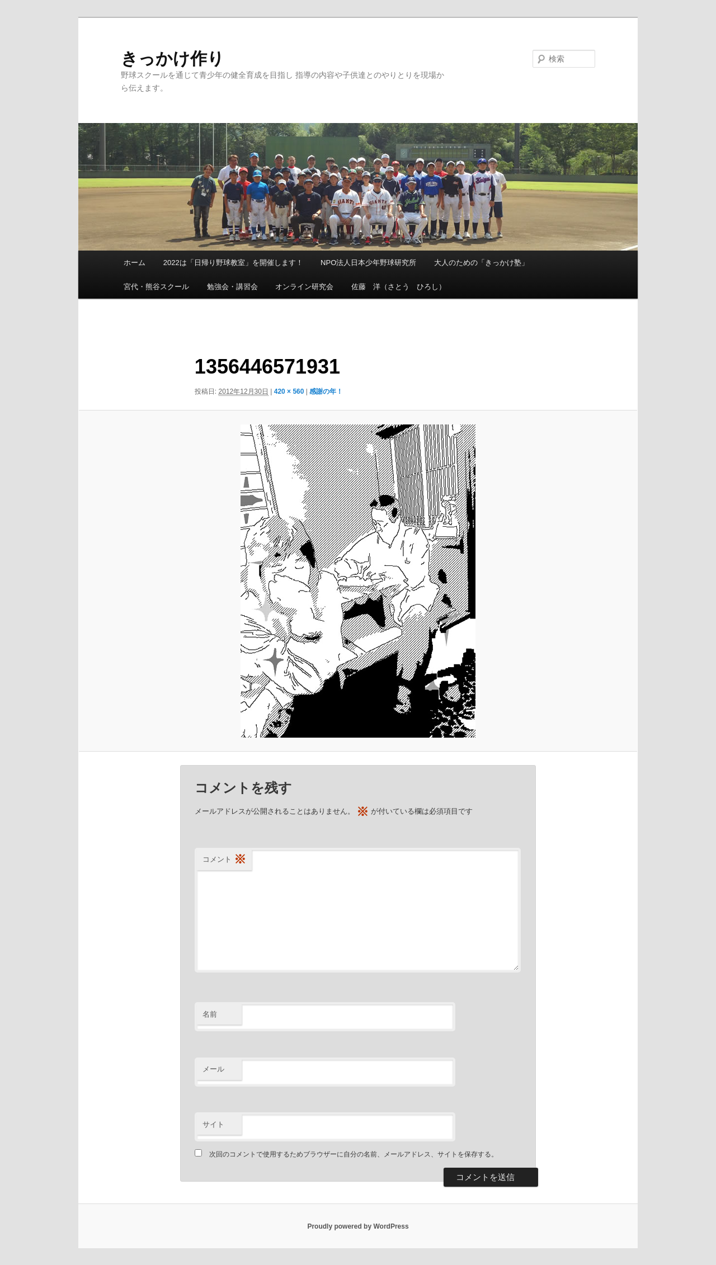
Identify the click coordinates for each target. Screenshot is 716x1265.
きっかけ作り (172, 58)
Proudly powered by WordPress (357, 1226)
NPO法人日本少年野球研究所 (368, 262)
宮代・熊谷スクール (156, 286)
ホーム (134, 262)
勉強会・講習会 (232, 286)
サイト (213, 1124)
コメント (224, 860)
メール (213, 1069)
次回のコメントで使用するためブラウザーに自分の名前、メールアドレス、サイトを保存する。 (353, 1154)
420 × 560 (289, 391)
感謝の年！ (326, 391)
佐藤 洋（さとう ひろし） (398, 286)
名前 (209, 1014)
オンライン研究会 (304, 286)
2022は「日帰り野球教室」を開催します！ (233, 262)
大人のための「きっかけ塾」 (481, 262)
